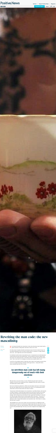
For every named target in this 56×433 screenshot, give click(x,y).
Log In (47, 6)
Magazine (53, 3)
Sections (35, 3)
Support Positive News (44, 3)
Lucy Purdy (2, 347)
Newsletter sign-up (39, 6)
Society (2, 350)
